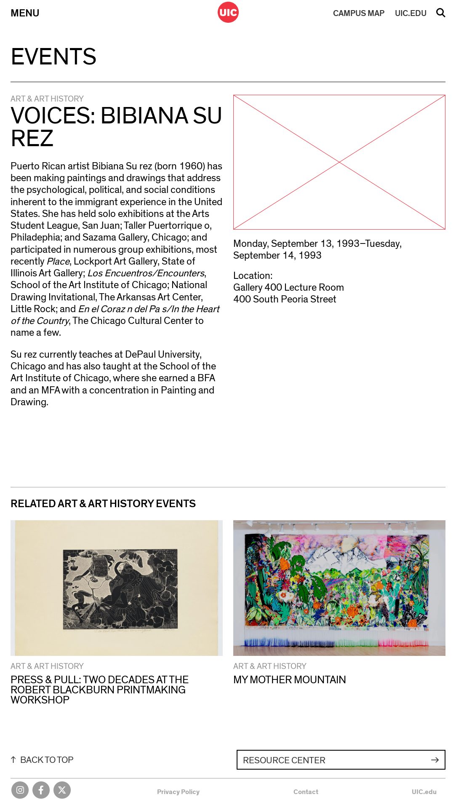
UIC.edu (424, 792)
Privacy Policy (178, 792)
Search (440, 15)
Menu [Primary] (25, 13)
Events (53, 57)
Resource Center (284, 760)
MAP (358, 13)
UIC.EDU (411, 13)
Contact (305, 792)
